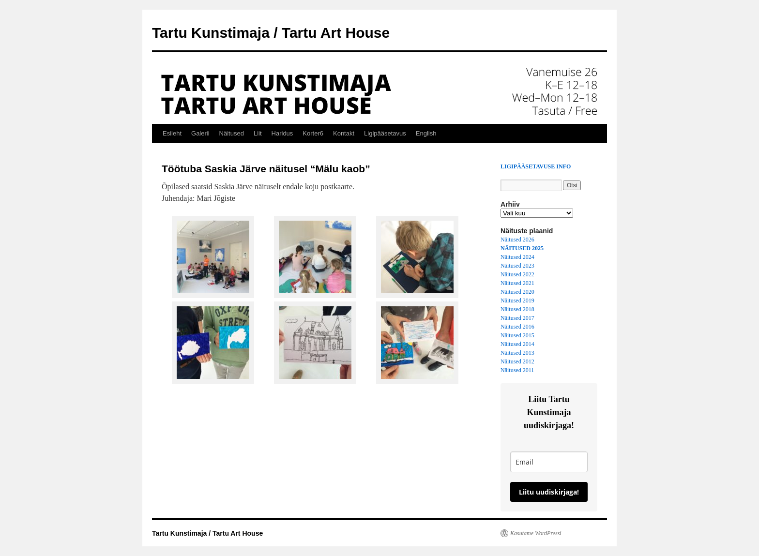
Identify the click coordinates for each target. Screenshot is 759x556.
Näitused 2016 (517, 326)
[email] (549, 461)
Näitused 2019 (517, 300)
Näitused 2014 (517, 344)
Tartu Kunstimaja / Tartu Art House (271, 33)
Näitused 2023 (517, 265)
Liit (258, 133)
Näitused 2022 (517, 274)
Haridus (282, 133)
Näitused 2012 (517, 361)
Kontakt (343, 133)
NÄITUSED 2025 (522, 248)
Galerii (200, 133)
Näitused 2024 (517, 257)
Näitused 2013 (517, 352)
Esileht (172, 133)
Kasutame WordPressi (536, 533)
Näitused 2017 (517, 318)
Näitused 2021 (517, 283)
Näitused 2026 (517, 239)
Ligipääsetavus (385, 133)
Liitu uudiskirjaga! (549, 491)
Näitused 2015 (517, 335)
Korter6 (313, 133)
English (426, 133)
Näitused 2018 (517, 309)
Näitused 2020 (517, 291)
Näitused (231, 133)
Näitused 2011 (517, 370)
